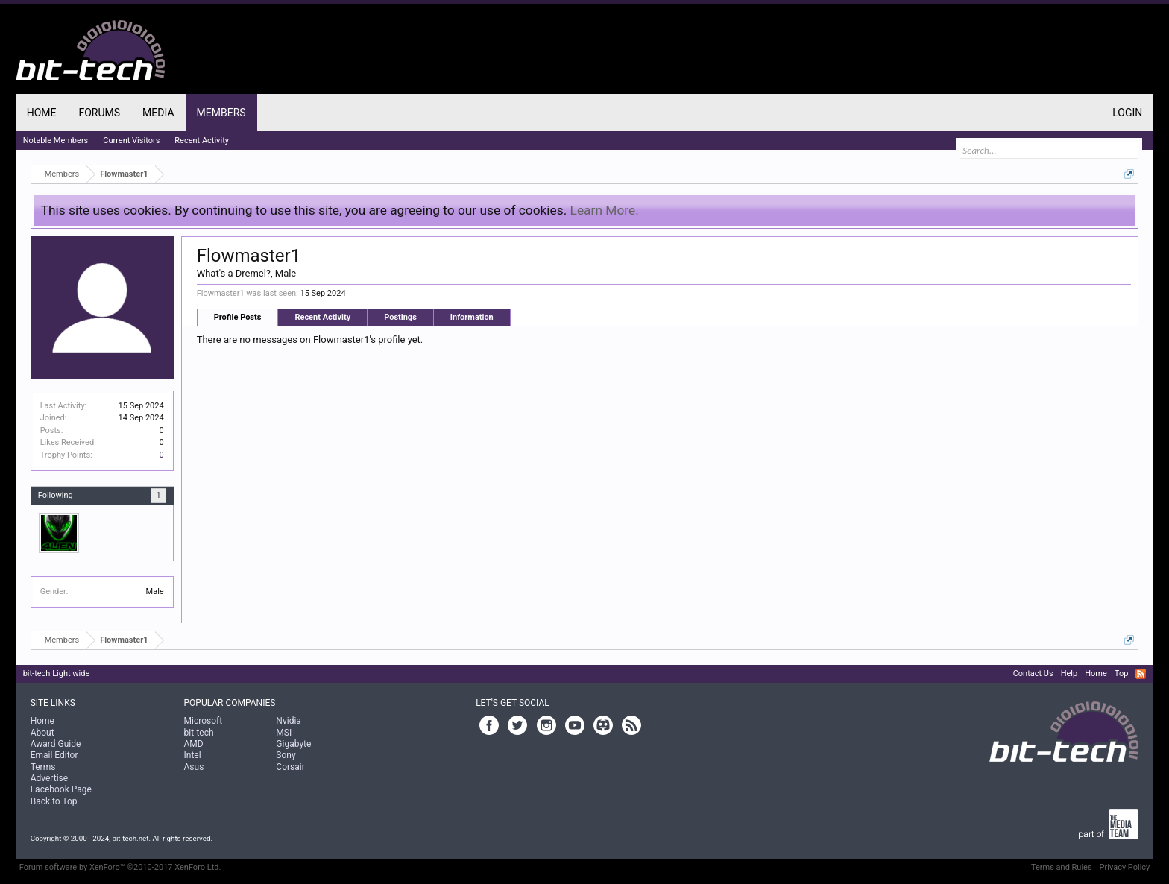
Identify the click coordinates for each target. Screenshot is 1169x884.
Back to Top (54, 801)
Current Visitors (131, 140)
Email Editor (54, 755)
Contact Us (1033, 673)
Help (1069, 673)
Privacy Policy (1125, 867)
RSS (1140, 674)
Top (1121, 673)
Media (158, 113)
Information (472, 317)
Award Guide (56, 744)
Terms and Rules (1061, 867)
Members (221, 113)
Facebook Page (61, 789)
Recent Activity (322, 317)
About (42, 732)
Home (42, 113)
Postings (400, 317)
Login (1127, 113)
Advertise (49, 778)
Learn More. (604, 210)
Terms (43, 767)
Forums (99, 113)
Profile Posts (238, 317)
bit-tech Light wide (56, 673)
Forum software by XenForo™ (120, 867)
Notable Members (56, 140)
